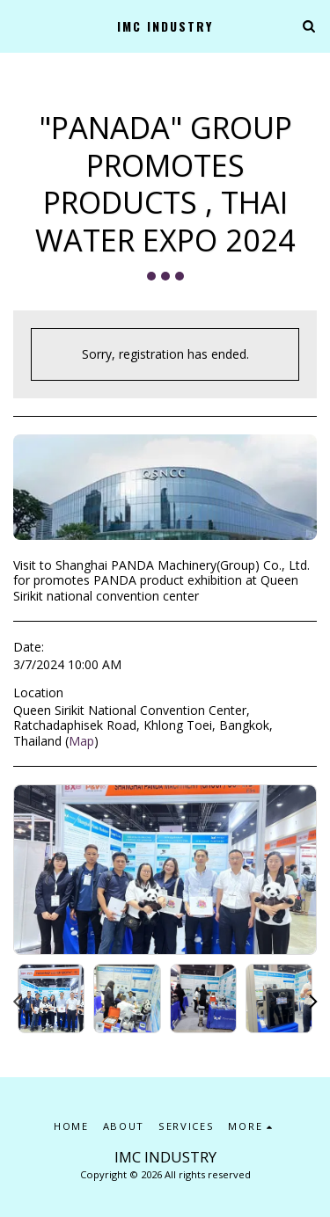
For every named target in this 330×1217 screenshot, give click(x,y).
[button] (19, 25)
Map (81, 740)
